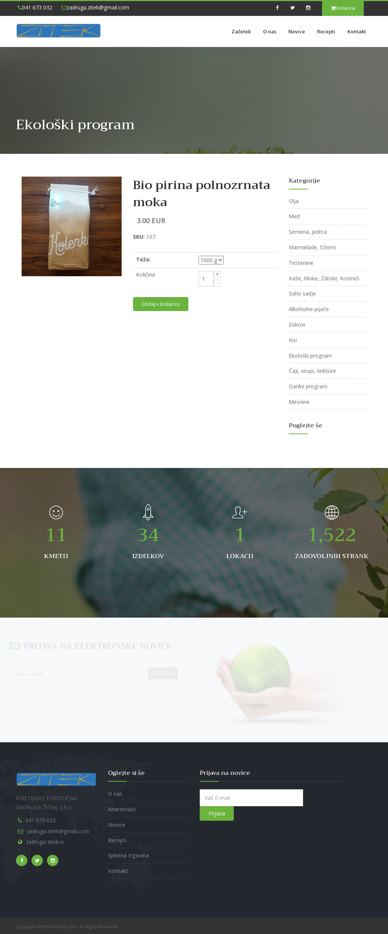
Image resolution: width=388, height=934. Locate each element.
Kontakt (356, 31)
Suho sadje (302, 293)
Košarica (343, 8)
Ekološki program (310, 355)
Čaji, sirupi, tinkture (312, 370)
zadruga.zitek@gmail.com (95, 7)
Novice (296, 31)
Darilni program (308, 386)
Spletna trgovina (128, 855)
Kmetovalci (122, 809)
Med (294, 216)
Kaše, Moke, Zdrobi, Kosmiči (324, 278)
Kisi (293, 340)
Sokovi (297, 324)
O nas (269, 31)
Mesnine (299, 401)
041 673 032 (35, 7)
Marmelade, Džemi (312, 247)
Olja (294, 201)
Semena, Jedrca (308, 231)
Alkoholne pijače (309, 309)
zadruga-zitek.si (45, 841)
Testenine (301, 262)
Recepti (326, 31)
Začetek (241, 31)
